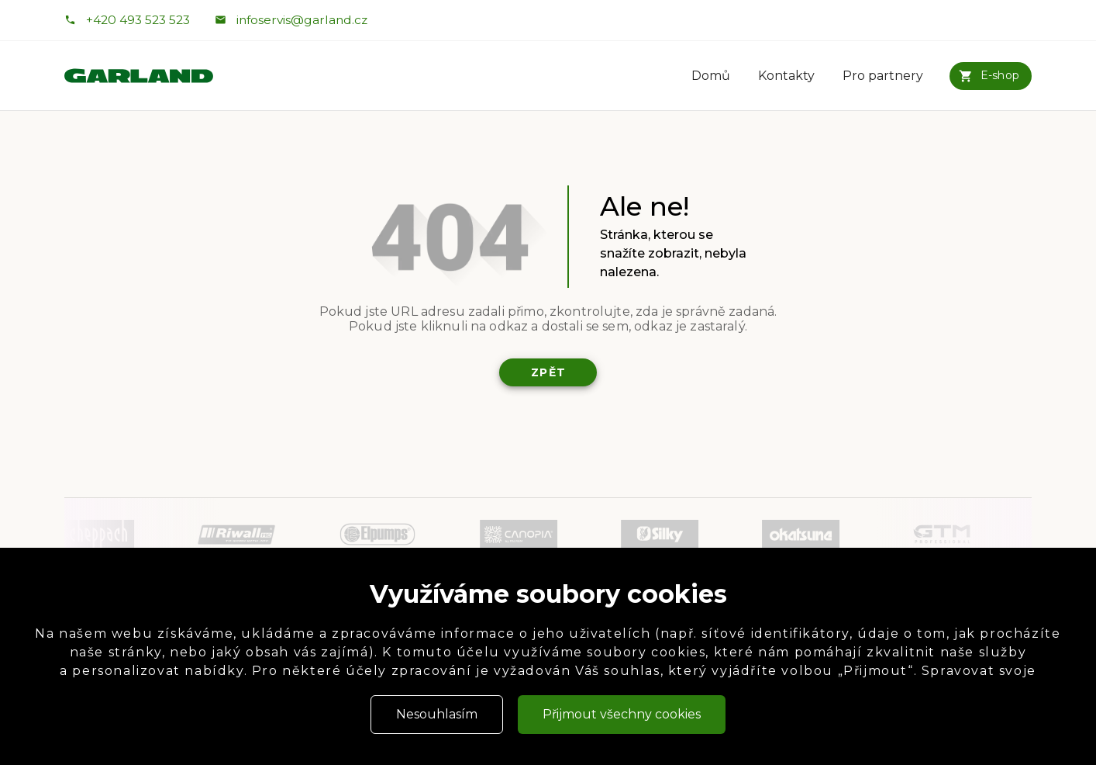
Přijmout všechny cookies (622, 714)
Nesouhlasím (436, 714)
